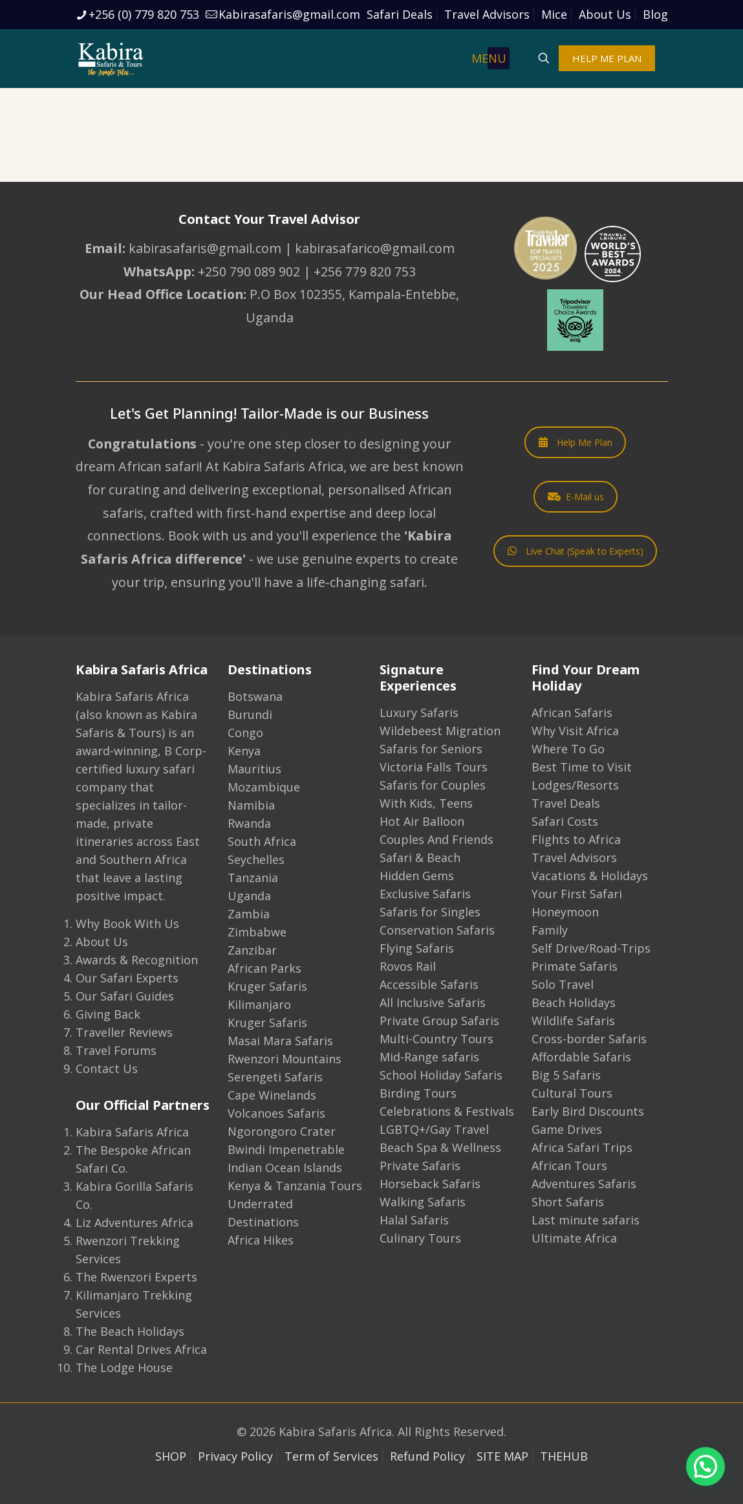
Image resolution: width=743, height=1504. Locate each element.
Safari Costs (565, 821)
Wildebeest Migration (440, 730)
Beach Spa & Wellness (440, 1147)
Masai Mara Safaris (280, 1040)
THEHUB (564, 1456)
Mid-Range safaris (429, 1057)
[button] (705, 1466)
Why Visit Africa (575, 730)
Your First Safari (577, 893)
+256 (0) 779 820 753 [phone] (144, 14)
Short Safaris (568, 1202)
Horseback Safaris (430, 1183)
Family (550, 930)
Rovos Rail (408, 966)
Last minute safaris (586, 1220)
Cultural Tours (572, 1093)
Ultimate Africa (574, 1238)
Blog (655, 14)
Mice (554, 14)
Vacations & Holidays (590, 875)
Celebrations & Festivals (447, 1111)
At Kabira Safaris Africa (274, 466)
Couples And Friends (436, 839)
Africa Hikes (261, 1240)
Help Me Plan (575, 442)
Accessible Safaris (429, 984)
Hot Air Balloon (422, 821)
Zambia (249, 914)
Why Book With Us (127, 923)
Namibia (251, 805)
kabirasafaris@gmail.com (205, 248)
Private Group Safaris (439, 1020)
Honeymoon (565, 912)
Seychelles (256, 859)
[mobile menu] (499, 58)
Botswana (255, 696)
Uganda (249, 895)
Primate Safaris (575, 966)
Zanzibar (252, 950)
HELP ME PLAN (606, 58)
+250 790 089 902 (249, 271)
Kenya (244, 750)
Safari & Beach (420, 857)
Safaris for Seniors (431, 749)
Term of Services (331, 1456)
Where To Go (568, 749)
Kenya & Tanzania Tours (295, 1185)
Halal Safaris (414, 1220)
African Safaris (572, 712)
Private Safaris (420, 1165)
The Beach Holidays (130, 1331)
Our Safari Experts (127, 978)
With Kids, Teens (426, 803)
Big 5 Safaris (566, 1075)
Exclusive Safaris (425, 893)
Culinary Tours (420, 1238)
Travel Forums (116, 1050)
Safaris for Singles (430, 912)
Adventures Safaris (584, 1183)
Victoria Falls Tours (434, 767)
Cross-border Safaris (589, 1038)
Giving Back (108, 1014)
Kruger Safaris (267, 986)
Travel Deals (566, 803)
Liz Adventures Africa (134, 1222)
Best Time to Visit (582, 767)
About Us (605, 14)
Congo (245, 732)
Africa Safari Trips (582, 1147)
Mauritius (254, 769)
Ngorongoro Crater (282, 1131)
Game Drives (567, 1129)
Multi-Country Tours (436, 1038)
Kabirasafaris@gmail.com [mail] (289, 14)
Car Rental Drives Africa (141, 1349)
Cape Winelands (272, 1095)
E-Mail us (576, 497)
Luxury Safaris (419, 712)
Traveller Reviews (124, 1032)
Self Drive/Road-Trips (591, 948)
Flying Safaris (417, 948)
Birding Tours (418, 1093)
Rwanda (249, 823)
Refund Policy (427, 1456)
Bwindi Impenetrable (286, 1149)
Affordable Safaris (581, 1057)
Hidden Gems (417, 875)
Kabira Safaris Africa (132, 1132)
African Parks (264, 968)
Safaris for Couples (433, 785)
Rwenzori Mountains (284, 1059)
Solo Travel (563, 984)
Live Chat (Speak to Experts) (575, 551)
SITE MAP (502, 1456)
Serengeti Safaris (275, 1077)
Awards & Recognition (137, 960)
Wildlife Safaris (573, 1020)
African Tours (569, 1165)
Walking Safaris (423, 1202)
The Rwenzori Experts (136, 1277)
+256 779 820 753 (365, 271)
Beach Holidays (574, 1002)
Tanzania (253, 877)
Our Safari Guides (125, 996)
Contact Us (107, 1068)
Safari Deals (400, 14)
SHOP (170, 1456)
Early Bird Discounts (588, 1111)
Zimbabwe (257, 932)
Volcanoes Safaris (276, 1113)
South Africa (262, 841)
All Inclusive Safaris (433, 1002)
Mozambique (264, 787)
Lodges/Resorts (575, 785)
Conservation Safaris (437, 930)
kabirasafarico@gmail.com (375, 248)
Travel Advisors (487, 14)
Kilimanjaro (259, 1004)
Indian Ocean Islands (285, 1167)
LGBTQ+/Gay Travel (434, 1129)
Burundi (250, 714)
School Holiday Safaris (441, 1075)
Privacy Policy (235, 1456)
